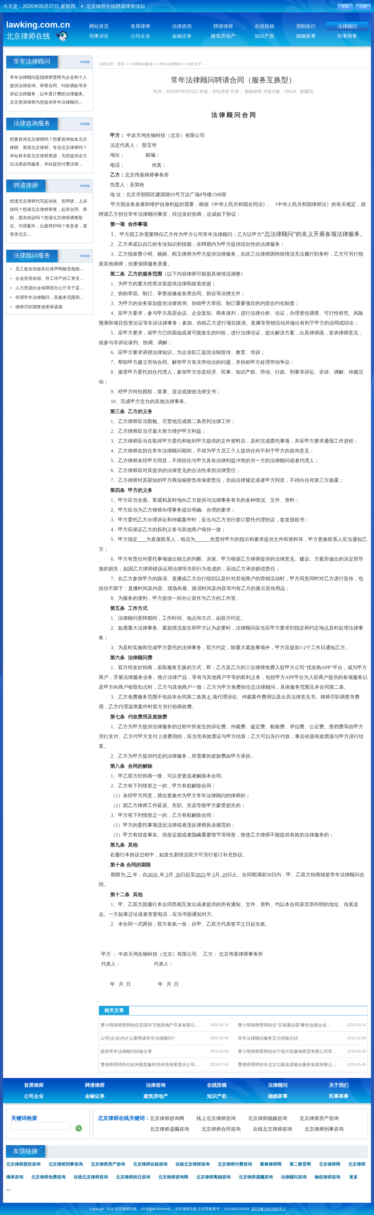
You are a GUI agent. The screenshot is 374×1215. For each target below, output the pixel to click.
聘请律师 (223, 26)
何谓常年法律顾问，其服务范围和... (49, 297)
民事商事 (347, 36)
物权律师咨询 (327, 1177)
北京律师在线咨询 (150, 1164)
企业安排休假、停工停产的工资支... (49, 278)
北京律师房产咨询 (319, 1118)
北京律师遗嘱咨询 (169, 1129)
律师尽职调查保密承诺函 (39, 306)
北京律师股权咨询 (23, 1164)
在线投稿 (264, 26)
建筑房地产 (223, 36)
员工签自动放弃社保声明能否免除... (49, 268)
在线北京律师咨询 (272, 1129)
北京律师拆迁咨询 (133, 1177)
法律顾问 (347, 26)
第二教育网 (300, 1164)
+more (84, 62)
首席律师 (140, 26)
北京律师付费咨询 (235, 1164)
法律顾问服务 (142, 64)
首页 (120, 64)
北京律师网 (329, 1164)
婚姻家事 (306, 36)
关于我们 (339, 1085)
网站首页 (99, 26)
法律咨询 (182, 26)
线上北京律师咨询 (216, 1118)
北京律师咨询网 (167, 1118)
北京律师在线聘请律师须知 (115, 6)
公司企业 (140, 36)
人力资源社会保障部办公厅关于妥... (49, 287)
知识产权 (264, 36)
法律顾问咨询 (294, 1177)
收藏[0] (306, 91)
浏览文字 (194, 64)
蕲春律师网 (270, 1164)
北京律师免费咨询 (48, 1177)
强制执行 (306, 26)
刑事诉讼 (99, 36)
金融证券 (182, 36)
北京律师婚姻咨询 (267, 1118)
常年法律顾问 (170, 64)
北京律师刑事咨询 (324, 1129)
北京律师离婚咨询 (213, 1177)
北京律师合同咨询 (221, 1129)
